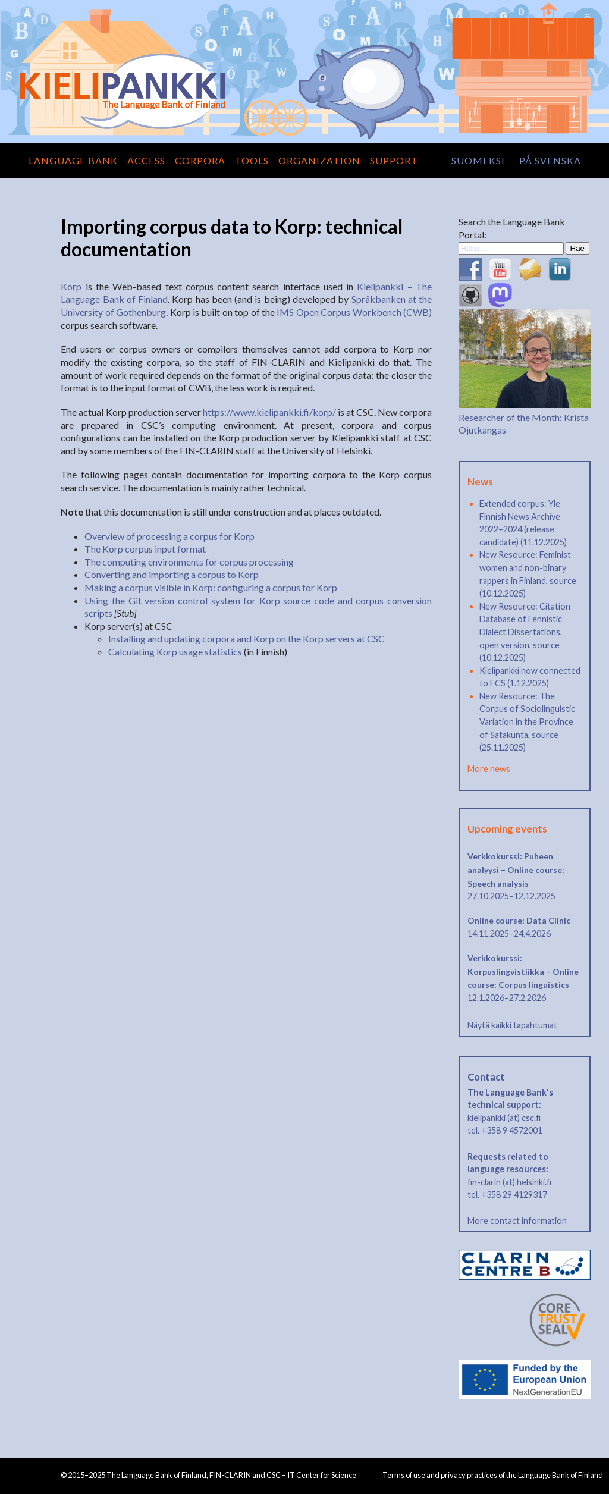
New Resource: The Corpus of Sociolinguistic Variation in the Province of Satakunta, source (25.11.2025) (527, 721)
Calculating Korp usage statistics (175, 651)
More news (488, 769)
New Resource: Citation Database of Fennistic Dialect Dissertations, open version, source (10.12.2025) (524, 632)
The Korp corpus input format (145, 548)
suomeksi (478, 160)
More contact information (517, 1221)
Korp (71, 286)
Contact (486, 1077)
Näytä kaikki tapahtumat (512, 1025)
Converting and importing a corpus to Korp (171, 574)
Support (394, 160)
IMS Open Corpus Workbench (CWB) (354, 312)
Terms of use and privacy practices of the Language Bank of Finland (492, 1475)
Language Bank (73, 160)
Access (146, 160)
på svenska (550, 160)
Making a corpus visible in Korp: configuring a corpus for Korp (210, 587)
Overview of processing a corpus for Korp (169, 536)
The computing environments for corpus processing (189, 561)
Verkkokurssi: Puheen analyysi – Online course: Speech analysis (515, 869)
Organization (319, 160)
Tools (252, 160)
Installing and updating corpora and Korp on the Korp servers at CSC (246, 638)
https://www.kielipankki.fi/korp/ (269, 412)
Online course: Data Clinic (518, 920)
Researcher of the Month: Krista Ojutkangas (525, 416)
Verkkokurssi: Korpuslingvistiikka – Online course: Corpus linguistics (523, 971)
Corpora (200, 160)
